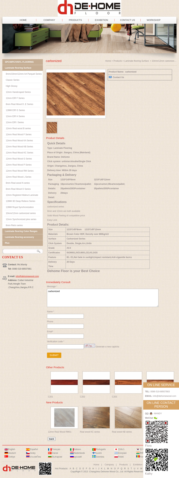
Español (34, 449)
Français (56, 449)
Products (117, 61)
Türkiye (11, 457)
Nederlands (79, 453)
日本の (121, 449)
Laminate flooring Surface (136, 61)
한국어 (143, 449)
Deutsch (12, 453)
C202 (82, 397)
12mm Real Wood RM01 (59, 432)
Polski (121, 457)
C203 (114, 397)
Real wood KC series (90, 432)
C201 (50, 397)
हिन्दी (142, 453)
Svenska (100, 457)
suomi (99, 453)
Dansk (55, 453)
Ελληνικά (122, 453)
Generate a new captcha (107, 346)
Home (108, 61)
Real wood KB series (122, 432)
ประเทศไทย (35, 457)
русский (78, 457)
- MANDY (156, 413)
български (57, 457)
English (11, 449)
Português (101, 449)
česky (33, 453)
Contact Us (118, 77)
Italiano (77, 449)
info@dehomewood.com (27, 276)
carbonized (102, 298)
